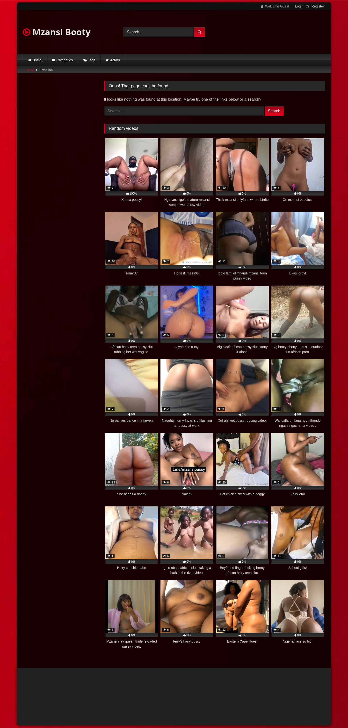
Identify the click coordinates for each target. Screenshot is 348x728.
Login (299, 6)
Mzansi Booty (56, 32)
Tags (91, 60)
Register (318, 6)
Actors (115, 60)
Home (37, 60)
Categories (65, 60)
